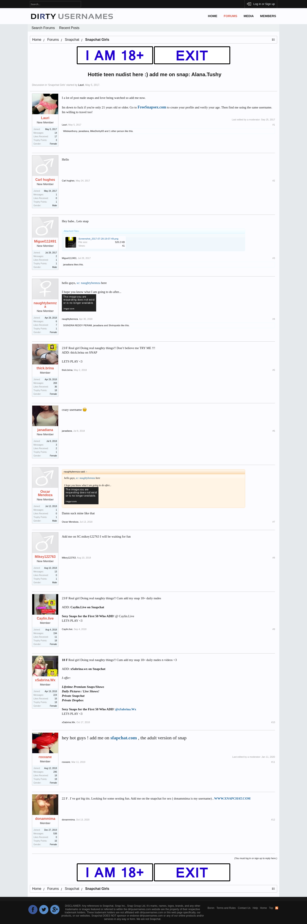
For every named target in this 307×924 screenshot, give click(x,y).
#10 (273, 722)
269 (55, 383)
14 (56, 133)
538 (55, 833)
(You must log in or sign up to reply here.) (255, 858)
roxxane (45, 757)
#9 (273, 629)
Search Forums (43, 28)
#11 (273, 762)
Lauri (81, 84)
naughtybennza (45, 304)
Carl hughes (45, 179)
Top (271, 907)
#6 (273, 431)
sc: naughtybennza (88, 283)
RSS (276, 907)
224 (55, 695)
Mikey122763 (45, 556)
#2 (273, 180)
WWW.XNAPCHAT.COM (232, 798)
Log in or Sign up (264, 4)
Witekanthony (70, 131)
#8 (273, 557)
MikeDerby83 (97, 131)
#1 (273, 124)
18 (56, 390)
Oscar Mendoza (45, 493)
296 (55, 772)
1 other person (116, 131)
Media (249, 16)
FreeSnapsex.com (152, 107)
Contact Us (244, 907)
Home (212, 16)
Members (268, 16)
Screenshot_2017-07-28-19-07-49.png (98, 238)
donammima (45, 818)
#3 (273, 258)
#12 (273, 819)
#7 (273, 521)
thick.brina (45, 368)
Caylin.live (45, 618)
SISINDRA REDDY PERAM (77, 325)
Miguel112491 (45, 241)
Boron (211, 907)
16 (56, 841)
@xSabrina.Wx (125, 709)
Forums (230, 16)
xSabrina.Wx (45, 680)
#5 (273, 370)
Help (255, 907)
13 (56, 571)
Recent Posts (69, 28)
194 (55, 633)
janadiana (84, 131)
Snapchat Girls (56, 84)
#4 (273, 319)
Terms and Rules (226, 907)
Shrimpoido (114, 325)
